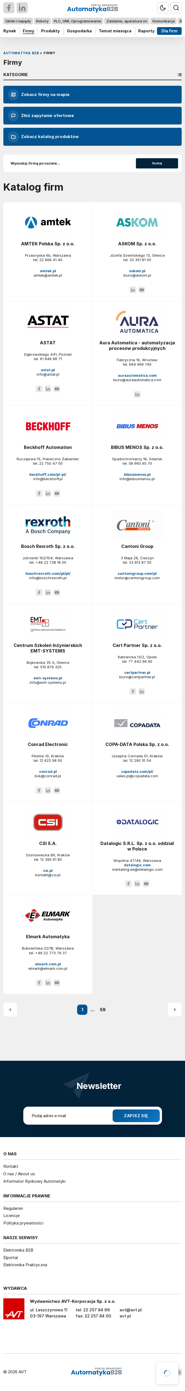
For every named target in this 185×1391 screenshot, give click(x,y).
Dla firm (169, 30)
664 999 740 (140, 364)
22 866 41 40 (50, 260)
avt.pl (125, 1316)
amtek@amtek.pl (48, 275)
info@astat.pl (48, 374)
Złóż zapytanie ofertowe (41, 115)
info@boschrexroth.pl (48, 578)
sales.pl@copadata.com (137, 776)
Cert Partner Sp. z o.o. (137, 645)
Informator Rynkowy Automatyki (34, 1181)
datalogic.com (137, 865)
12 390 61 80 (51, 859)
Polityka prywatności (23, 1223)
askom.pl (137, 271)
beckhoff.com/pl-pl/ (47, 474)
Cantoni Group (137, 546)
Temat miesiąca (115, 30)
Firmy (28, 30)
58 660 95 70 (140, 463)
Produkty (50, 30)
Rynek (9, 30)
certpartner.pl (137, 672)
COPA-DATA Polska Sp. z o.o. (137, 744)
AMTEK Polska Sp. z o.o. (48, 243)
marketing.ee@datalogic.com (137, 869)
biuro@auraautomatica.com (137, 380)
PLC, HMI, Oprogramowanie (77, 21)
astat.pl (48, 370)
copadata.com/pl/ (137, 771)
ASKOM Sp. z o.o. (137, 243)
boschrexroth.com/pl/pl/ (48, 573)
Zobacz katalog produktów (43, 136)
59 (103, 1009)
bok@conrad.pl (48, 776)
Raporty (146, 30)
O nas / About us (19, 1173)
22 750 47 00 (51, 463)
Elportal (10, 1257)
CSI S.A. (48, 843)
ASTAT (48, 342)
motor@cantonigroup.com (137, 578)
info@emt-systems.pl (48, 682)
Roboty (42, 21)
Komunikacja (164, 21)
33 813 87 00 (140, 562)
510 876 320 (51, 667)
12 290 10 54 (140, 760)
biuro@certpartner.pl (137, 677)
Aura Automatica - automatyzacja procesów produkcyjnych (137, 345)
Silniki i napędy (18, 21)
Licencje (11, 1215)
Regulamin (13, 1208)
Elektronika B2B (18, 1250)
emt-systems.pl (48, 678)
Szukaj (157, 163)
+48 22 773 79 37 (51, 953)
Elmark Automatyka (48, 936)
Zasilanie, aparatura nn (127, 21)
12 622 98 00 (51, 760)
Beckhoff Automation (48, 447)
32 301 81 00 (140, 260)
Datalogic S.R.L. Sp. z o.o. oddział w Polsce (137, 846)
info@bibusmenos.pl (137, 479)
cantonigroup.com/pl (137, 573)
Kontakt (10, 1166)
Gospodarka (79, 30)
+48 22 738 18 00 (51, 562)
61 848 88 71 (51, 359)
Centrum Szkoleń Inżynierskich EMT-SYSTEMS (48, 648)
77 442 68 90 (140, 661)
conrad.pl (48, 771)
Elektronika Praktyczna (25, 1264)
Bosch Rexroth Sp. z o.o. (48, 546)
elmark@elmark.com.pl (47, 968)
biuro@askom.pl (137, 275)
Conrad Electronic (48, 744)
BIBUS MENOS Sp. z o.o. (137, 447)
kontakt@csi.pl (47, 875)
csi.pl (48, 870)
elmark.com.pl (48, 964)
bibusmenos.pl (137, 474)
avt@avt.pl (131, 1309)
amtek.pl (48, 271)
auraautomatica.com (137, 375)
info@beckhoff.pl (48, 479)
